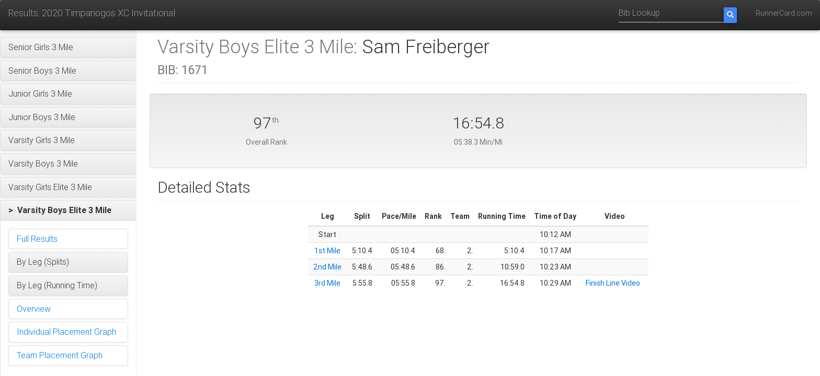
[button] (68, 47)
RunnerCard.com (784, 13)
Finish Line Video (613, 283)
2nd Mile (327, 267)
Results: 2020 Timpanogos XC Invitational (91, 13)
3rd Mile (327, 283)
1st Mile (327, 250)
